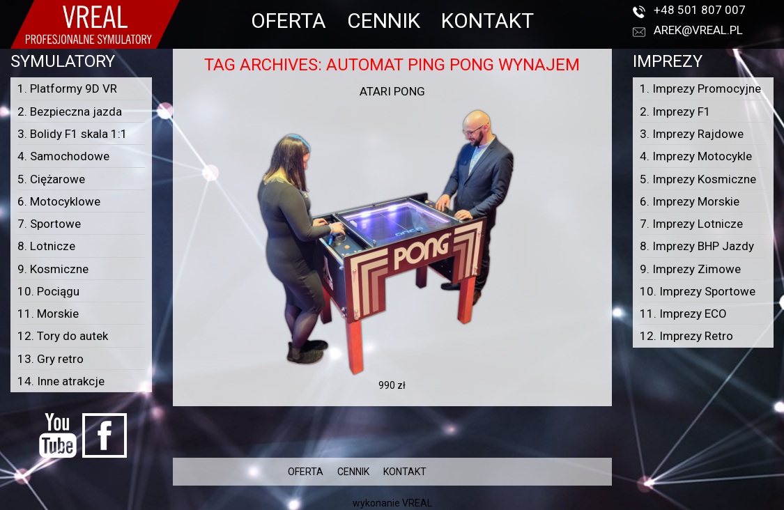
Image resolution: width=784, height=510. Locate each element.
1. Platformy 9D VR (67, 88)
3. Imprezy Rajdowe (692, 134)
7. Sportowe (49, 224)
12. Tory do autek (62, 336)
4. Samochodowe (63, 156)
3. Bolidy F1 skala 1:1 (72, 134)
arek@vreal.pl (698, 30)
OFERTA (288, 20)
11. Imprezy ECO (683, 313)
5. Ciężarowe (51, 179)
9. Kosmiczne (53, 269)
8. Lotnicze (46, 246)
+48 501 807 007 (700, 10)
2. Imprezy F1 (675, 111)
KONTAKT (487, 20)
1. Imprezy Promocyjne (700, 88)
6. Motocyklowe (58, 201)
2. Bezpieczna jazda (69, 111)
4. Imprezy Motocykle (696, 156)
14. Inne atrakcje (61, 381)
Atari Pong (392, 91)
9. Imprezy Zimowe (690, 269)
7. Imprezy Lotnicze (691, 224)
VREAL (417, 503)
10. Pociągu (48, 291)
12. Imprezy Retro (686, 336)
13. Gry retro (50, 359)
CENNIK (383, 20)
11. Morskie (48, 313)
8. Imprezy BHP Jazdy (697, 246)
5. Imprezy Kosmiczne (698, 179)
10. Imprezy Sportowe (697, 291)
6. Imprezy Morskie (689, 201)
